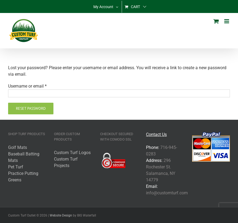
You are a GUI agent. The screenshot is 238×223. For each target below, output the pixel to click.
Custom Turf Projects (66, 162)
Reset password (31, 108)
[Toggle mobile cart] (216, 21)
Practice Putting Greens (23, 176)
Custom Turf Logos (72, 152)
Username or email (27, 86)
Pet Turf (15, 166)
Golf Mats (17, 147)
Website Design (61, 215)
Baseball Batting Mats (23, 157)
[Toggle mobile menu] (227, 21)
